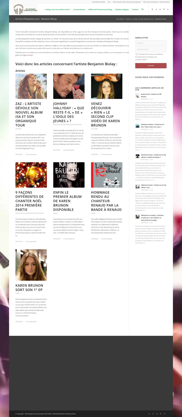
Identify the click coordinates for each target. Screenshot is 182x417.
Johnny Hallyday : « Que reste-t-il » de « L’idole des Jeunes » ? (68, 112)
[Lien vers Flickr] (168, 9)
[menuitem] (98, 2)
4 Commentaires (31, 241)
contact (30, 55)
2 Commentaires (68, 239)
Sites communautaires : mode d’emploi (156, 2)
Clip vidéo (94, 129)
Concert (18, 129)
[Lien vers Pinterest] (164, 9)
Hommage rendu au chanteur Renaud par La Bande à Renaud (106, 201)
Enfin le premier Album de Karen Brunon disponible (67, 201)
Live (109, 2)
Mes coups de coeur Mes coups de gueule (127, 2)
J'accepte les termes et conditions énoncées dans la (149, 57)
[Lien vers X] (152, 9)
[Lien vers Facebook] (156, 9)
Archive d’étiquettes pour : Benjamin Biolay (36, 18)
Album (55, 213)
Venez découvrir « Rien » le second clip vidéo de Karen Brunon (105, 114)
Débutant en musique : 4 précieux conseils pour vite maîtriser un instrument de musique (152, 217)
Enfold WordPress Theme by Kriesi (64, 414)
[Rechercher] (142, 9)
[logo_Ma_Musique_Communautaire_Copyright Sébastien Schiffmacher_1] (25, 9)
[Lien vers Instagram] (160, 9)
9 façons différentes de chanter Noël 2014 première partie (29, 201)
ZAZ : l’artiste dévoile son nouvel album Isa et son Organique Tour (29, 114)
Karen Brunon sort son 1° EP (29, 287)
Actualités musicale (98, 2)
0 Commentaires (31, 154)
